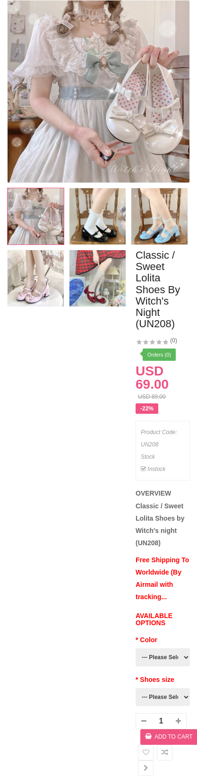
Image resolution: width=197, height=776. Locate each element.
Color (148, 640)
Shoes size (157, 679)
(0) (173, 340)
